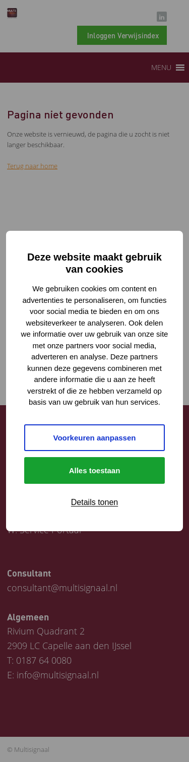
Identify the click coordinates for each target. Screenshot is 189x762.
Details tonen (94, 502)
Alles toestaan (94, 470)
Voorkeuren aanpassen (94, 437)
